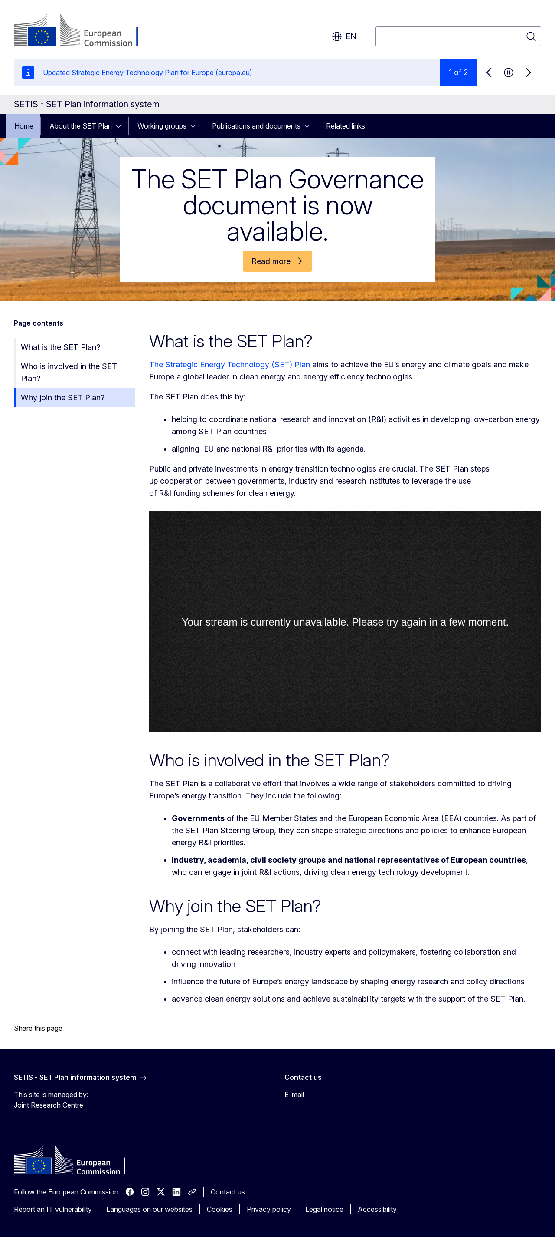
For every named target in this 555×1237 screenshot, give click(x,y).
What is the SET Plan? (60, 347)
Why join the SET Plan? (62, 397)
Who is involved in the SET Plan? (69, 372)
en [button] (344, 36)
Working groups (161, 126)
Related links (345, 126)
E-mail (294, 1094)
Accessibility (377, 1209)
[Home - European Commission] (84, 31)
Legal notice (324, 1209)
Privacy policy (269, 1209)
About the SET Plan (80, 126)
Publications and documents (256, 126)
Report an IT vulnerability (53, 1209)
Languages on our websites (149, 1209)
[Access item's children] (121, 126)
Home (23, 126)
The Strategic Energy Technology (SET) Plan (229, 364)
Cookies (219, 1209)
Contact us (228, 1192)
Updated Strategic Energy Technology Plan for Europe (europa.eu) (147, 72)
